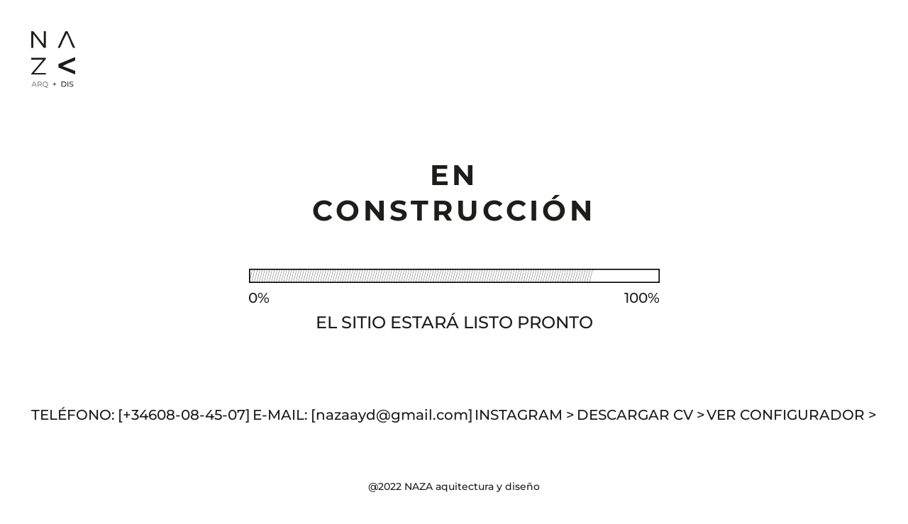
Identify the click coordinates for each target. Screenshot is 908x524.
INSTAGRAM (525, 414)
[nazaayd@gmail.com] (392, 414)
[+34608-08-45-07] (184, 414)
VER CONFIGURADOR (792, 414)
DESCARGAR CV (641, 414)
